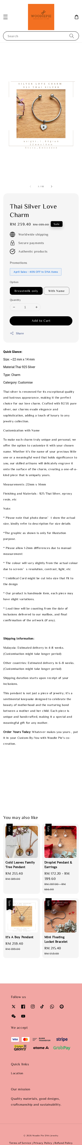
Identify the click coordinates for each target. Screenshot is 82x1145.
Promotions (18, 262)
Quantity (15, 299)
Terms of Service (20, 1143)
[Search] (72, 36)
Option (14, 282)
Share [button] (17, 333)
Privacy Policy (42, 1143)
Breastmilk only (26, 290)
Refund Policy (63, 1143)
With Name (56, 290)
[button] (5, 17)
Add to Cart (41, 320)
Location (17, 1073)
